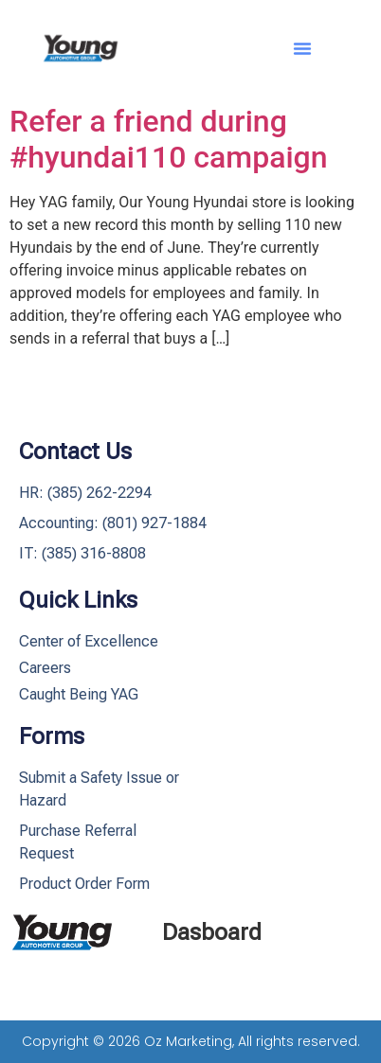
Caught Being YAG (78, 694)
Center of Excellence (88, 641)
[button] (302, 48)
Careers (45, 668)
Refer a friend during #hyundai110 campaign (168, 139)
